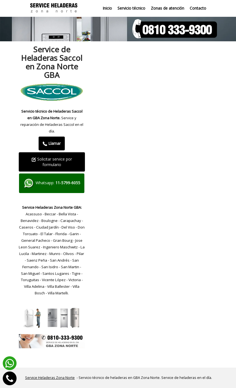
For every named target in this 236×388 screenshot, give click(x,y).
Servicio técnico (131, 8)
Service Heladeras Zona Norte (50, 377)
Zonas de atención (167, 8)
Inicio (107, 8)
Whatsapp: (51, 183)
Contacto (198, 8)
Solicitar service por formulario (52, 161)
